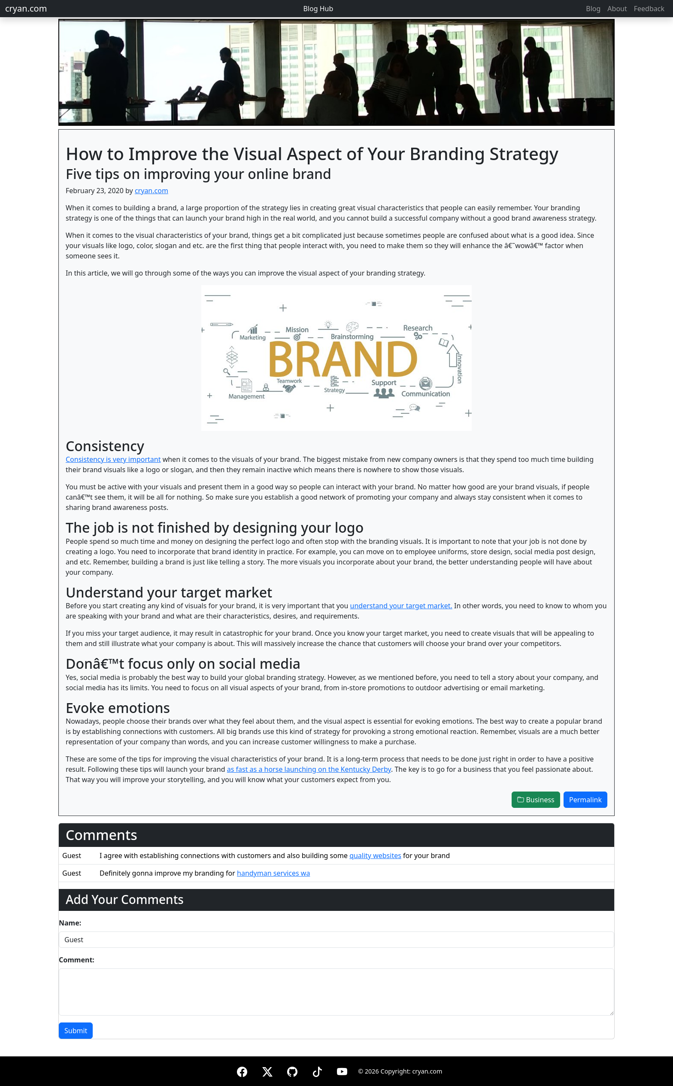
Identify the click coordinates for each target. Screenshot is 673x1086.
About (617, 8)
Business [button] (535, 799)
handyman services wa (273, 873)
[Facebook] (242, 1070)
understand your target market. (401, 605)
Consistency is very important (113, 459)
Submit (75, 1030)
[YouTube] (342, 1070)
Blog (593, 8)
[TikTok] (317, 1070)
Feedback (649, 8)
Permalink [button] (585, 799)
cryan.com (26, 8)
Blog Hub (318, 8)
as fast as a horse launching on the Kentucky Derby (309, 769)
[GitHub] (292, 1070)
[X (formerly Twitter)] (267, 1070)
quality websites (375, 855)
